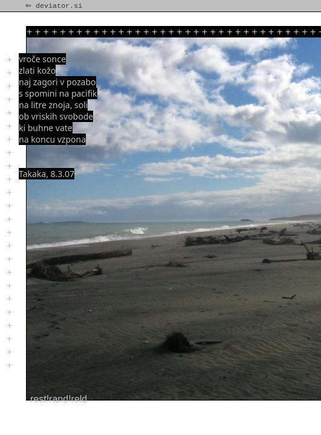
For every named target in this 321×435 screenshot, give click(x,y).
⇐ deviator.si (55, 6)
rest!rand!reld (58, 399)
